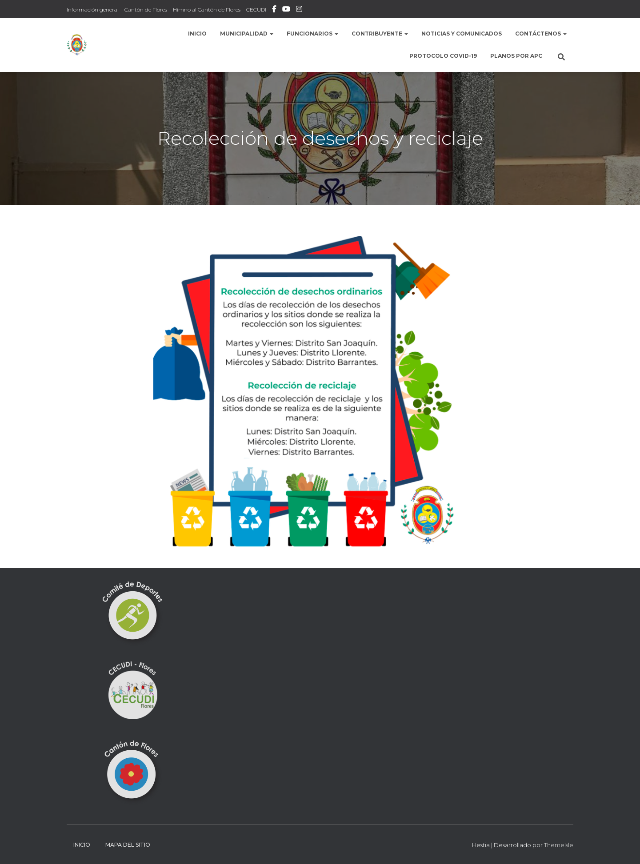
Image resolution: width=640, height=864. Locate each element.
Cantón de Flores (145, 9)
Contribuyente (380, 33)
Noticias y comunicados (461, 33)
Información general (93, 9)
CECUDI (256, 9)
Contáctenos (541, 33)
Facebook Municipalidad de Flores (274, 10)
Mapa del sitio (127, 844)
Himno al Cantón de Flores (206, 9)
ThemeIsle (558, 844)
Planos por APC (516, 55)
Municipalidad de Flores (286, 10)
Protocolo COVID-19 (443, 55)
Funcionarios (312, 33)
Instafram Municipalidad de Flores (299, 10)
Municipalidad (246, 33)
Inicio (197, 33)
